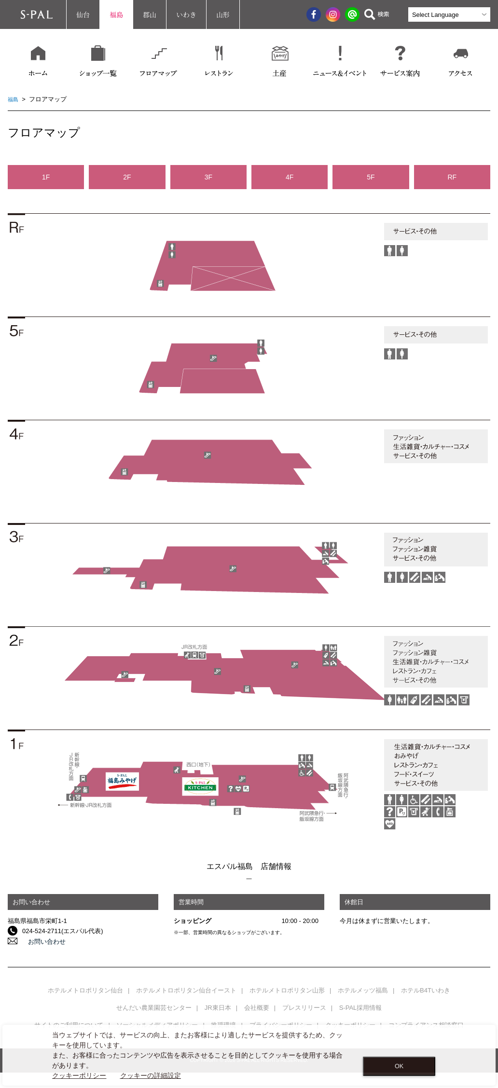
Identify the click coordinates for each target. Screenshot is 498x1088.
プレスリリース (304, 1007)
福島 (116, 14)
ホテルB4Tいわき (425, 990)
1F (46, 177)
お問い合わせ (41, 941)
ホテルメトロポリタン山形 (287, 990)
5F (370, 177)
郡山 (149, 14)
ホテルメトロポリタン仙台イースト (186, 990)
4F (289, 177)
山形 (223, 14)
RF (451, 177)
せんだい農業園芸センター (154, 1007)
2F (127, 177)
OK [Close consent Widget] (399, 1066)
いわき (186, 14)
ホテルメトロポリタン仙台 (85, 990)
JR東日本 (218, 1007)
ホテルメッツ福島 (363, 990)
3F (208, 177)
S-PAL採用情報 (360, 1007)
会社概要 (256, 1007)
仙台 (83, 14)
